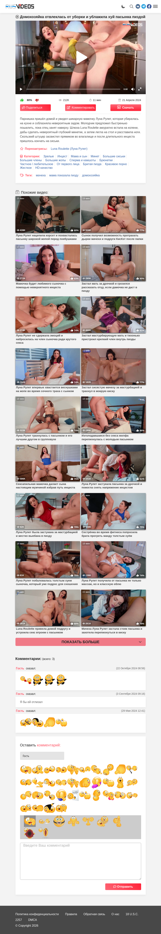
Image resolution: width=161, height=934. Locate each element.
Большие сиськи (114, 156)
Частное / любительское (36, 164)
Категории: (32, 156)
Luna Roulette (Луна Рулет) (69, 148)
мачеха (41, 175)
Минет (95, 156)
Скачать (128, 107)
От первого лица (68, 164)
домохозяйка (91, 175)
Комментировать (83, 107)
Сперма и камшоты (83, 160)
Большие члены (31, 160)
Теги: (29, 175)
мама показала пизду (64, 175)
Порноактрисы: (36, 148)
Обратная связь (94, 914)
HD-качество (44, 167)
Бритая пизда (92, 164)
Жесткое (26, 167)
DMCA (32, 919)
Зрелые (48, 156)
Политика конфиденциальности (37, 914)
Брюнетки (106, 160)
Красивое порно (116, 164)
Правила (71, 914)
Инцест (62, 156)
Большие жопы (55, 160)
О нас (115, 914)
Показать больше (81, 642)
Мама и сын (79, 156)
